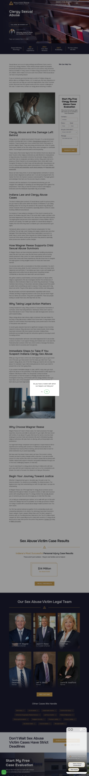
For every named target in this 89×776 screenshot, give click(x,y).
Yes (47, 392)
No (42, 392)
